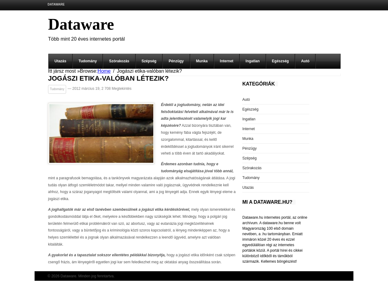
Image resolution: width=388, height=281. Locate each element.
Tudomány (88, 61)
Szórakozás (119, 61)
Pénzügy (176, 61)
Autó (305, 61)
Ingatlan (253, 61)
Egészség (280, 61)
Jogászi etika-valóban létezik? (108, 78)
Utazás (60, 61)
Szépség (149, 61)
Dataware (56, 4)
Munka (202, 61)
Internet (226, 61)
